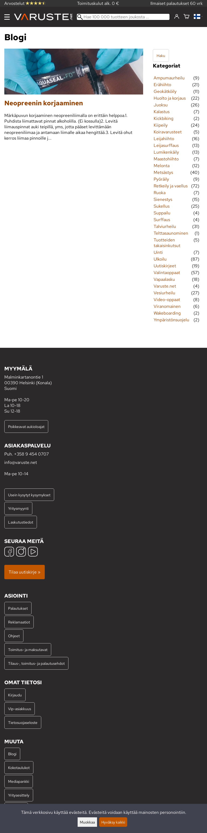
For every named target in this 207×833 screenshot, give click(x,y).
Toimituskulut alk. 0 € (98, 3)
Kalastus (162, 111)
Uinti (158, 252)
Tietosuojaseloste (22, 722)
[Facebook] (9, 552)
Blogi (12, 753)
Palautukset (18, 608)
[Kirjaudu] (176, 17)
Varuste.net (165, 286)
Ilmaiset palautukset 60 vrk (176, 3)
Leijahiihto (164, 138)
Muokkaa (87, 822)
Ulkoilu (160, 259)
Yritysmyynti (18, 508)
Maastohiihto (166, 159)
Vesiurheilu (164, 293)
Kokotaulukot (19, 767)
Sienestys (163, 199)
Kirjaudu (15, 694)
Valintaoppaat (167, 272)
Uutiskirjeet (165, 266)
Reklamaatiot (19, 622)
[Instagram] (21, 552)
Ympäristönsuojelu (171, 320)
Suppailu (162, 213)
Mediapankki (18, 781)
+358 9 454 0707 (31, 454)
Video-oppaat (167, 299)
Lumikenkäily (166, 152)
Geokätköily (165, 91)
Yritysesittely (18, 795)
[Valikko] (7, 17)
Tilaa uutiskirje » (24, 572)
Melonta (162, 165)
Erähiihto (162, 84)
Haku (161, 55)
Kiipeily (161, 125)
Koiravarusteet (168, 132)
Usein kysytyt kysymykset (29, 494)
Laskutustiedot (20, 522)
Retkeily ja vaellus (171, 186)
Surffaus (162, 219)
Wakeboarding (167, 313)
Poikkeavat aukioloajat (26, 426)
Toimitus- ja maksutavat (27, 649)
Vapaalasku (164, 279)
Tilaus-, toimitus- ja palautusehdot (36, 663)
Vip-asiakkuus (19, 708)
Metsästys (163, 172)
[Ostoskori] (186, 17)
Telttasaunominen (171, 233)
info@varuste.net (20, 462)
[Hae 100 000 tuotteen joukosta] (123, 17)
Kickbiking (163, 118)
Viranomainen (167, 306)
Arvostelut (25, 3)
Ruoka (159, 192)
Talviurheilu (165, 226)
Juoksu (161, 105)
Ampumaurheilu (169, 78)
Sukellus (162, 206)
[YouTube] (33, 552)
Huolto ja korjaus (170, 98)
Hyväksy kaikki (113, 822)
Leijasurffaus (166, 145)
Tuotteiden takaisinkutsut (167, 242)
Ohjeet (14, 635)
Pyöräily (161, 179)
